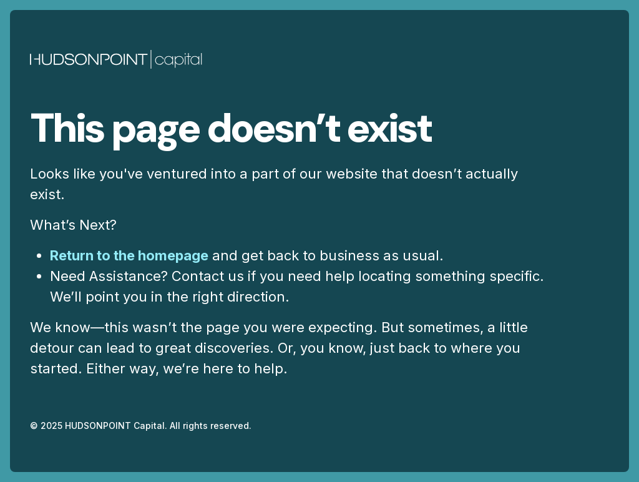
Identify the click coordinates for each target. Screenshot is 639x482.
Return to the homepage (129, 255)
